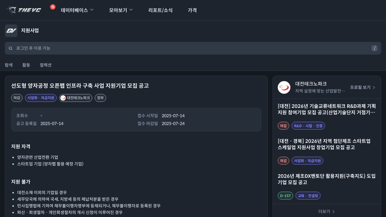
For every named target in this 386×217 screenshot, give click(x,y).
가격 (188, 10)
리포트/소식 (157, 10)
